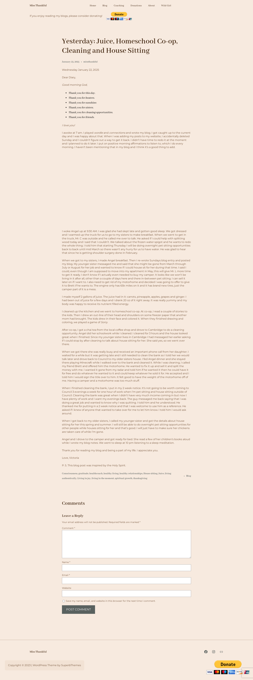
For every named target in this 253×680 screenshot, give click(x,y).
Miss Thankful (38, 5)
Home (93, 5)
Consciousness (69, 473)
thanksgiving (140, 478)
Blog (188, 476)
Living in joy (84, 478)
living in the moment (103, 478)
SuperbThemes (71, 665)
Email (66, 575)
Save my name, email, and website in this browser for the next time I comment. (111, 600)
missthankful (90, 61)
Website (66, 588)
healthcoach (96, 473)
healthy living (111, 473)
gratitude (83, 473)
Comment (68, 528)
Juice (161, 473)
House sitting (150, 473)
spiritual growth (123, 478)
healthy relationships (131, 473)
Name (66, 562)
